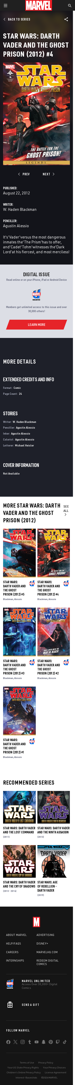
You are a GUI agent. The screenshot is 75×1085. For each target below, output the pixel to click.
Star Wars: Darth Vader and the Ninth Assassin (53, 830)
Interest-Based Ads (26, 1077)
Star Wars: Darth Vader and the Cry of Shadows (19, 884)
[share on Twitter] (15, 1043)
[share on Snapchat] (44, 1043)
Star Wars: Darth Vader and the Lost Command (19, 830)
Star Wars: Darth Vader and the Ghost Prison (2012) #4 (48, 588)
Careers (12, 952)
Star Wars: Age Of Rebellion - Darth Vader (47, 886)
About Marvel (16, 935)
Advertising (45, 935)
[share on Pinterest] (51, 1043)
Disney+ (42, 943)
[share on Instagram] (23, 1043)
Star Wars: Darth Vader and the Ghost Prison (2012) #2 (48, 667)
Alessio (18, 599)
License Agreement (55, 1072)
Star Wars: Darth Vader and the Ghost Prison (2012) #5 (14, 588)
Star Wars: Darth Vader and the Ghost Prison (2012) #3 (14, 667)
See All (66, 510)
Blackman (8, 599)
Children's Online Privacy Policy (24, 1072)
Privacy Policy (45, 1062)
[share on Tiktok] (65, 1043)
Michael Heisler (24, 445)
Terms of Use (27, 1062)
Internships (15, 960)
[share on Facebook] (8, 1043)
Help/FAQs (13, 943)
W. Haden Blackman (20, 209)
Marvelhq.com (47, 952)
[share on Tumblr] (30, 1043)
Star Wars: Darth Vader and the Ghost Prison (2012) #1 (14, 746)
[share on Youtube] (37, 1043)
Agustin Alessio (16, 225)
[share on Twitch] (58, 1043)
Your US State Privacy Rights (23, 1067)
